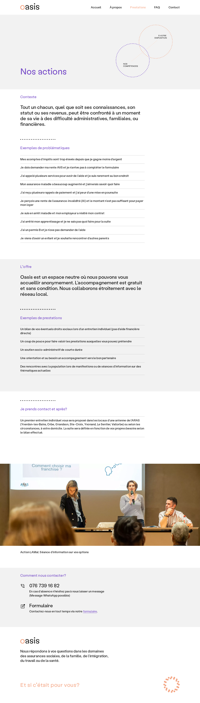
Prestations (138, 7)
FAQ (157, 7)
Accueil (96, 7)
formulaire (90, 611)
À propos (116, 7)
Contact (174, 7)
